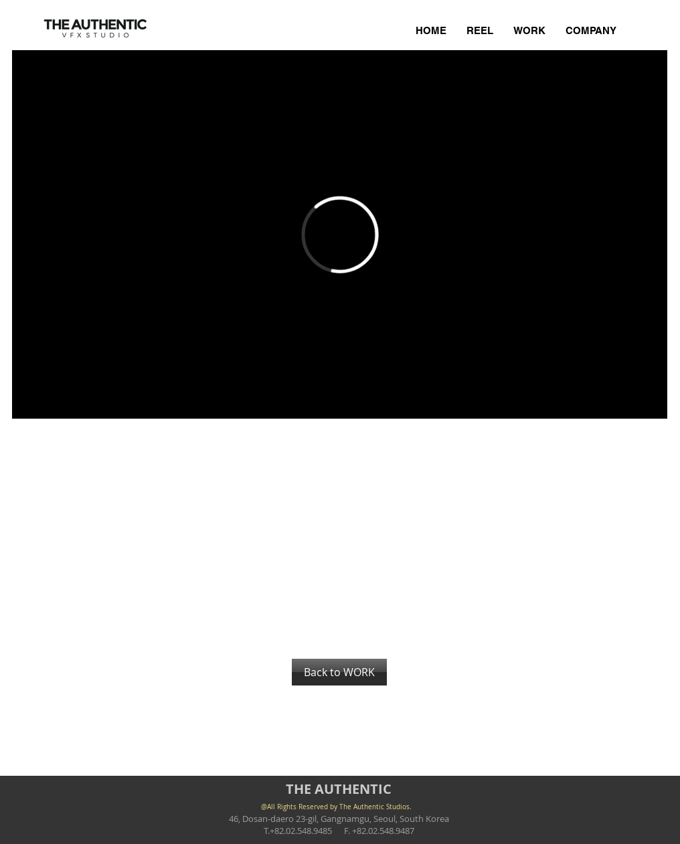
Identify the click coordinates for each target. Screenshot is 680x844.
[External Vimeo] (339, 234)
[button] (75, 458)
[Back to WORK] (339, 672)
